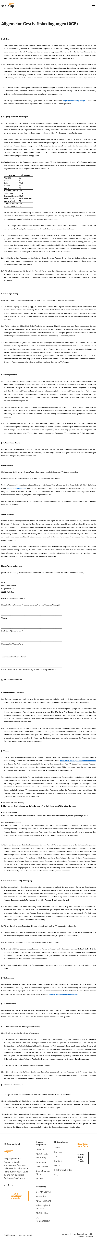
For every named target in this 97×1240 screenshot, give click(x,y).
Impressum (66, 1234)
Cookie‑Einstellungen (85, 1236)
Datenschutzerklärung (79, 1234)
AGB (90, 1234)
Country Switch (15, 1144)
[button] (93, 5)
